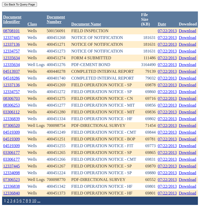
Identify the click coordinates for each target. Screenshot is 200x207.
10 (34, 200)
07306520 (11, 125)
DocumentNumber (56, 19)
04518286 (11, 78)
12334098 (11, 173)
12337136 (11, 44)
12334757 (11, 51)
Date (162, 24)
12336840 (11, 193)
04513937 (11, 71)
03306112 (11, 112)
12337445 (11, 37)
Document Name (86, 24)
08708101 (11, 31)
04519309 (11, 132)
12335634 (11, 58)
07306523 (11, 179)
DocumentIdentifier (12, 19)
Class (32, 24)
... (38, 200)
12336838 (11, 186)
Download (187, 31)
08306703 (11, 98)
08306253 (11, 105)
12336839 (11, 119)
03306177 (11, 152)
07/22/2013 (167, 31)
